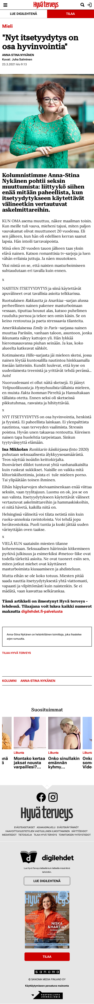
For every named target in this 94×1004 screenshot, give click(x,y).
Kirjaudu (88, 5)
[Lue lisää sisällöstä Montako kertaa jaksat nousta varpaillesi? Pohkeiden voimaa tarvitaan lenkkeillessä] (30, 733)
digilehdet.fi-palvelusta (42, 611)
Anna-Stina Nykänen (18, 55)
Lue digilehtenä (23, 14)
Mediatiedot (9, 834)
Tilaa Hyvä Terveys (16, 652)
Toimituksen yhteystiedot (75, 834)
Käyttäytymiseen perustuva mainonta (47, 985)
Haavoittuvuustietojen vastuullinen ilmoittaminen (37, 831)
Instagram (53, 797)
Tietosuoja (25, 834)
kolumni (9, 680)
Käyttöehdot (79, 831)
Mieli (7, 26)
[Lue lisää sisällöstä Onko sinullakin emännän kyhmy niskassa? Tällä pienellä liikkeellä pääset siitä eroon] (64, 733)
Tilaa (70, 14)
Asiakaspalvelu (46, 827)
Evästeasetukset (24, 827)
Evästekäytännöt (68, 827)
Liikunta (19, 752)
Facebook (41, 797)
